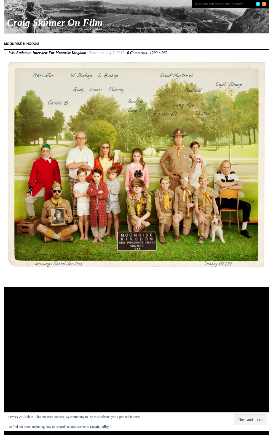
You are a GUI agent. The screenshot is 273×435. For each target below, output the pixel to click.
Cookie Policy (99, 427)
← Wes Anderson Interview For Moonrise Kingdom (45, 53)
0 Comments (137, 53)
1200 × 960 (158, 53)
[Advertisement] (61, 354)
